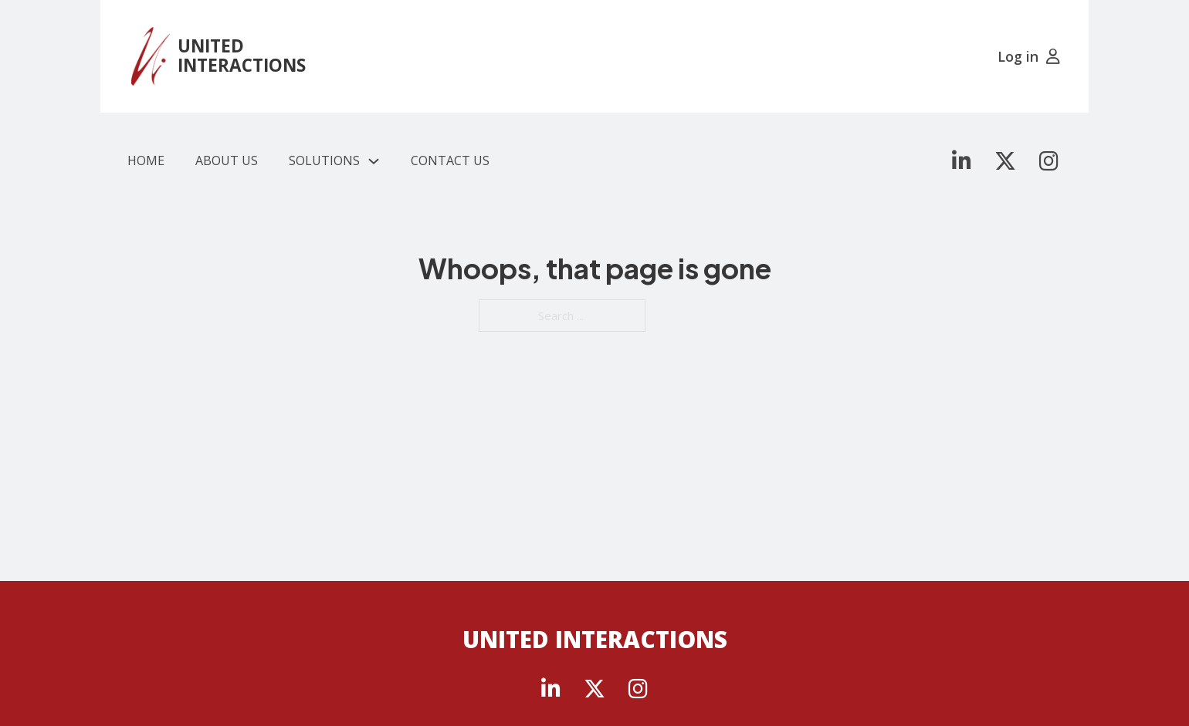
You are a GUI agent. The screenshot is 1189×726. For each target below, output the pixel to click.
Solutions (324, 160)
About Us (226, 160)
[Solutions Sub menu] (374, 161)
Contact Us (450, 160)
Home (145, 160)
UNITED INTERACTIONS (242, 55)
